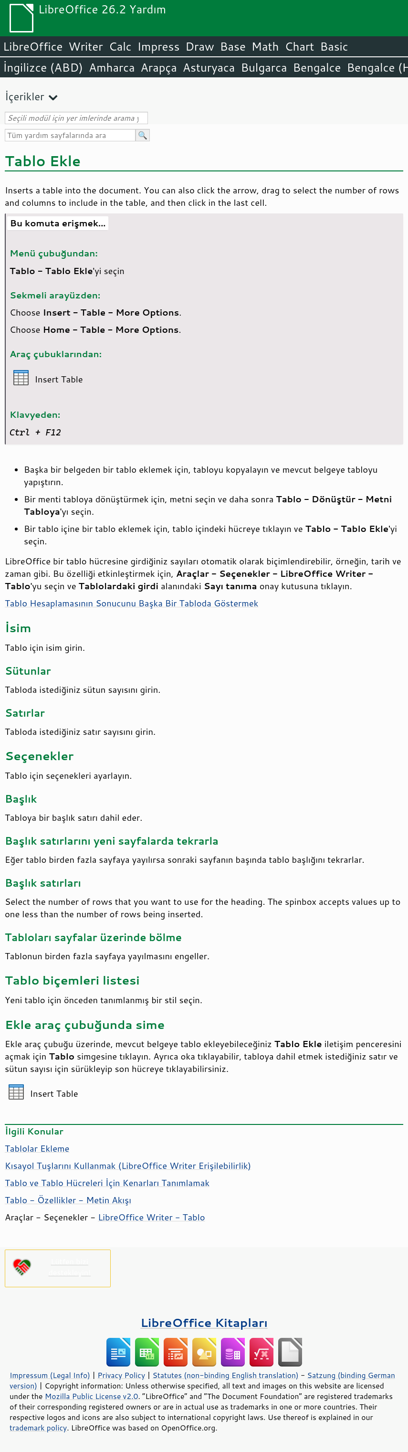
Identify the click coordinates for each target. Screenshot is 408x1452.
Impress (158, 46)
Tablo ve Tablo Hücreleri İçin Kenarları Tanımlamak (107, 1182)
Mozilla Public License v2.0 (91, 1396)
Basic (334, 46)
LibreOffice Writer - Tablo (151, 1217)
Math (265, 46)
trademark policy (38, 1427)
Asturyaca (209, 67)
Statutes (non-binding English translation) (225, 1375)
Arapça (159, 67)
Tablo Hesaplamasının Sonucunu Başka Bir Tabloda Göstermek (131, 603)
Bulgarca (264, 67)
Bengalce (317, 67)
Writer (85, 46)
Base (233, 46)
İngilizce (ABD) (43, 67)
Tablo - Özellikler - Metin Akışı (68, 1200)
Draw (199, 46)
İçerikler (24, 96)
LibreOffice (33, 46)
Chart (299, 46)
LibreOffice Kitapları (204, 1322)
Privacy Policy (121, 1375)
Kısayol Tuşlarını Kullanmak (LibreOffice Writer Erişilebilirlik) (128, 1165)
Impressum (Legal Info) (50, 1375)
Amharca (112, 67)
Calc (120, 46)
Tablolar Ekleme (37, 1148)
